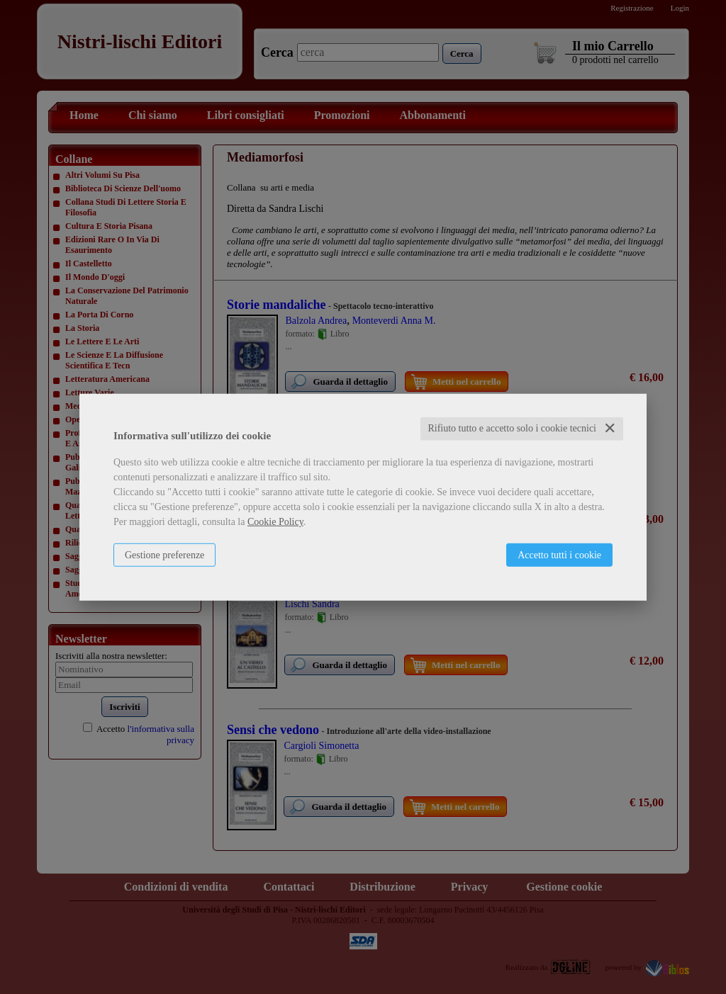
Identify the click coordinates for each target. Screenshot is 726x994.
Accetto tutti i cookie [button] (559, 555)
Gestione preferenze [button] (164, 555)
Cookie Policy (275, 521)
